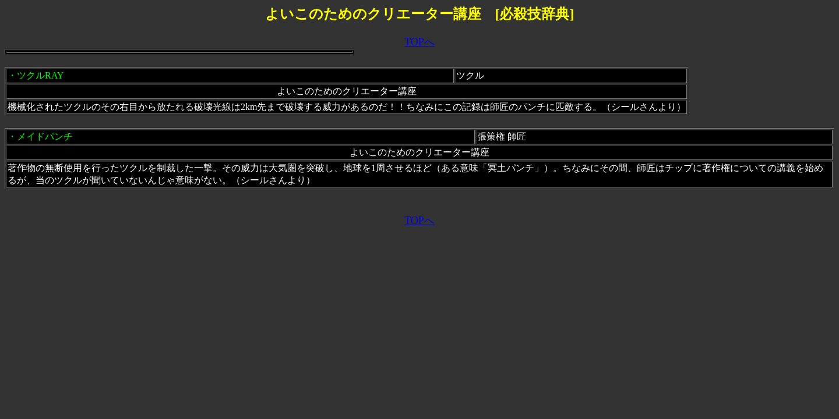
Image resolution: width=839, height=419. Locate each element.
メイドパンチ (45, 136)
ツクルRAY (40, 75)
